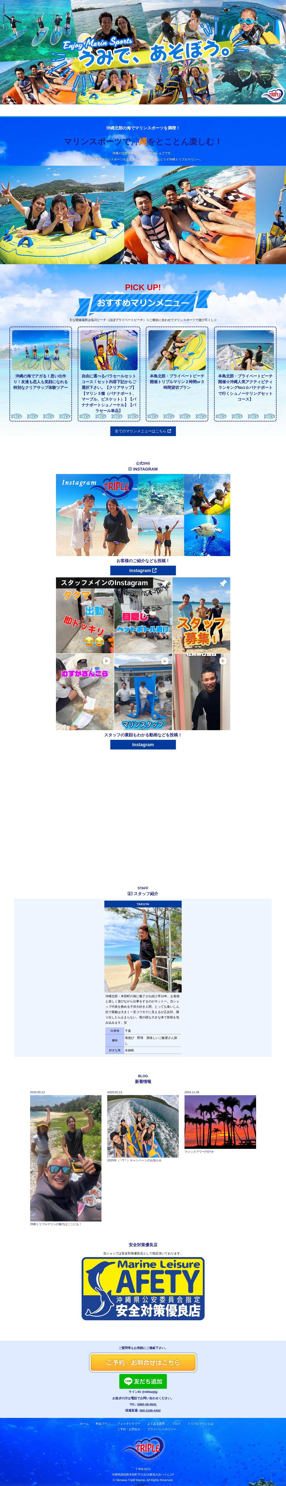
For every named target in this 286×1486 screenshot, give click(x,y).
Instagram (143, 570)
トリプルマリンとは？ (196, 110)
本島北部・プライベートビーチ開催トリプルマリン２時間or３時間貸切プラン (177, 382)
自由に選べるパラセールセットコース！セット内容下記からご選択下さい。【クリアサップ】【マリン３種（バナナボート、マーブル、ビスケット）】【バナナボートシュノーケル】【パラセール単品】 (109, 393)
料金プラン (66, 110)
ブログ (162, 110)
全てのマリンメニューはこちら (143, 431)
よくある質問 (135, 110)
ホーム (40, 110)
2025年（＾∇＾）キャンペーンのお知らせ (134, 1160)
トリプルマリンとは (200, 1423)
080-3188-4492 (150, 1410)
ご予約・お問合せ (238, 110)
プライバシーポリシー (161, 1429)
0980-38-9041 (147, 1404)
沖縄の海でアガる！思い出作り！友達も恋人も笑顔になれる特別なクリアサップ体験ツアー (40, 382)
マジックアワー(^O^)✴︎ (199, 1151)
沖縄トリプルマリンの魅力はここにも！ (56, 1224)
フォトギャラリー (99, 110)
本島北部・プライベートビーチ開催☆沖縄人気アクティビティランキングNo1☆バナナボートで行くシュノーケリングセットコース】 (245, 387)
